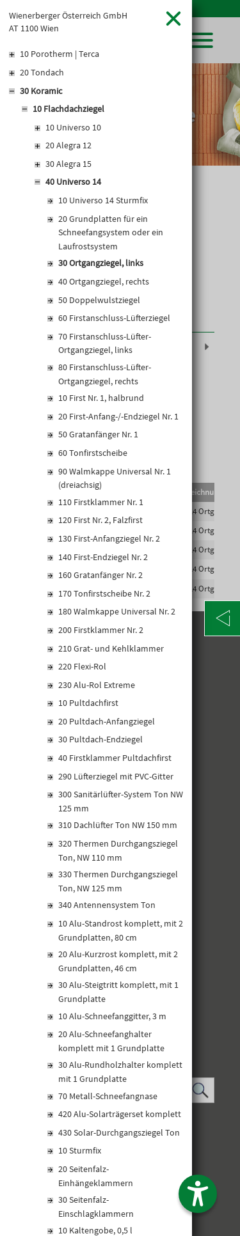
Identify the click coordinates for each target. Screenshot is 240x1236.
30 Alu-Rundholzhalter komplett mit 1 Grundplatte (120, 1071)
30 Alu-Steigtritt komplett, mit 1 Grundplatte (118, 992)
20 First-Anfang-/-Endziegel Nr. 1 (118, 416)
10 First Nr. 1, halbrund (101, 397)
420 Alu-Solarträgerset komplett (119, 1114)
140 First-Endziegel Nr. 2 (103, 557)
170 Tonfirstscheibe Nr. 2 (104, 593)
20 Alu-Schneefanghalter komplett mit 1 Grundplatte (111, 1041)
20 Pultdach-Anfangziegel (106, 721)
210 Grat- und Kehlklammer (111, 648)
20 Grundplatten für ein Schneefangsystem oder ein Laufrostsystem (110, 232)
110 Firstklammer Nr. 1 (100, 502)
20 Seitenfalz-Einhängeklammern (95, 1176)
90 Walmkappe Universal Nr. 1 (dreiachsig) (114, 478)
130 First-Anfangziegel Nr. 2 (109, 538)
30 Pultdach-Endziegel (100, 739)
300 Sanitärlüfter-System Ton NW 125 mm (120, 801)
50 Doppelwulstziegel (99, 300)
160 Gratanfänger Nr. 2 (100, 575)
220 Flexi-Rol (82, 666)
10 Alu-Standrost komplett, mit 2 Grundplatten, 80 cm (120, 930)
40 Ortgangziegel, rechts (103, 281)
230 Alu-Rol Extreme (96, 685)
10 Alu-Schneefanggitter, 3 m (112, 1016)
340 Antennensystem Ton (107, 905)
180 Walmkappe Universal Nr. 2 (116, 611)
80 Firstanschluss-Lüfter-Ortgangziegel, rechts (104, 374)
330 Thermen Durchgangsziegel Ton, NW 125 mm (118, 881)
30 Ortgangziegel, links (100, 263)
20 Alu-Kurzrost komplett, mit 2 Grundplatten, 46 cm (118, 961)
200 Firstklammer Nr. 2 (100, 630)
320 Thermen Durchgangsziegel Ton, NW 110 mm (118, 850)
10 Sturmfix (79, 1150)
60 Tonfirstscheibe (92, 452)
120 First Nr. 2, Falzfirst (100, 520)
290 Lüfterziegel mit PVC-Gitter (115, 776)
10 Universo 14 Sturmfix (103, 200)
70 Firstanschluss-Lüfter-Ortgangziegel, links (104, 343)
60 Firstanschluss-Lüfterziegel (114, 318)
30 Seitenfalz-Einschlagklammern (96, 1206)
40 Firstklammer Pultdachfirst (115, 757)
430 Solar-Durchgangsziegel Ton (119, 1132)
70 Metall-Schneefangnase (107, 1096)
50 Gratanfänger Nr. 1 (98, 434)
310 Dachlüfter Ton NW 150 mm (117, 825)
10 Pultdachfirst (88, 702)
